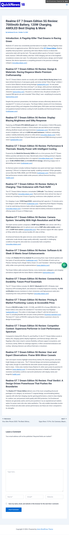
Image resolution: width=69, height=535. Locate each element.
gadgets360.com (42, 84)
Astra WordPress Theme (45, 529)
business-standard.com (52, 314)
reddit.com (9, 178)
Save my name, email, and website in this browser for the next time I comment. (34, 504)
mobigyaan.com (11, 111)
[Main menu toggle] (67, 5)
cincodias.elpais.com (20, 63)
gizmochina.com (18, 92)
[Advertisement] (34, 454)
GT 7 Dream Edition (50, 48)
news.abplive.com (43, 265)
